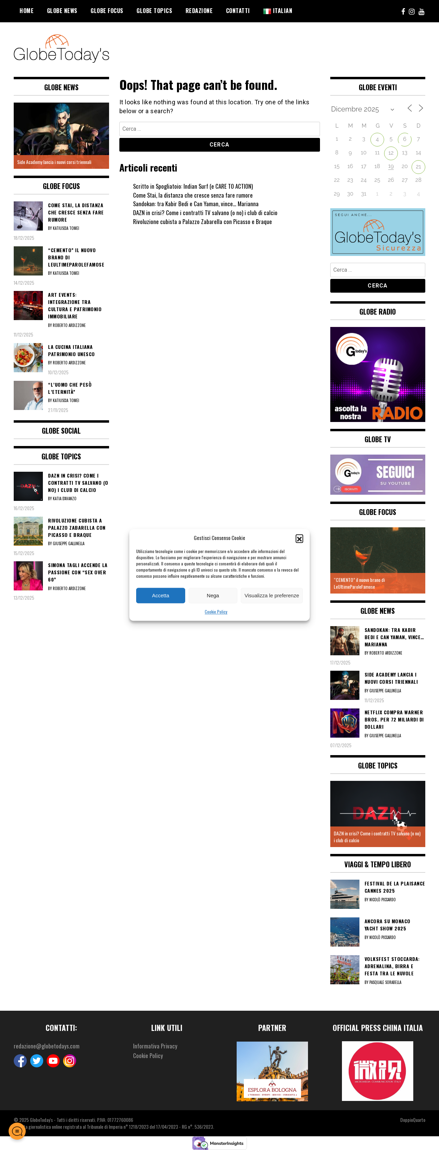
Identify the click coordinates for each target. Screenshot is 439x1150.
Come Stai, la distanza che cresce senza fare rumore (194, 194)
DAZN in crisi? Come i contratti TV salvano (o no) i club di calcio (206, 212)
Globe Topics (154, 11)
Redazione (199, 11)
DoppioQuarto (412, 1119)
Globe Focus (107, 11)
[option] (61, 136)
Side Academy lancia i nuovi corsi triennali (54, 161)
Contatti (238, 11)
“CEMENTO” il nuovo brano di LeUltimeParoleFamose (359, 583)
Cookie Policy (216, 612)
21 (418, 166)
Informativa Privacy (155, 1046)
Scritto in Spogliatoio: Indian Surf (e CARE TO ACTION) (196, 185)
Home (27, 11)
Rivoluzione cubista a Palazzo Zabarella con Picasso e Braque (203, 221)
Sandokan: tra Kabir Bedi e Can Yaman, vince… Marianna (197, 203)
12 (390, 153)
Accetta (160, 595)
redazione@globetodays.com (47, 1046)
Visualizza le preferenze (272, 595)
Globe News (62, 11)
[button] (299, 538)
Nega (213, 595)
